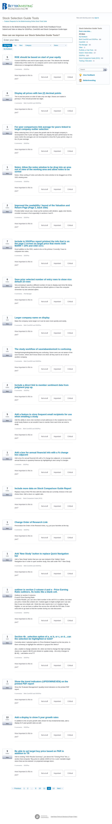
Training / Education (85, 61)
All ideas (82, 34)
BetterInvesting (89, 80)
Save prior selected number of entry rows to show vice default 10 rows (43, 280)
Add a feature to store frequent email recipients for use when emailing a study (43, 415)
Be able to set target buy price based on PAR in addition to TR (39, 752)
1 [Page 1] (24, 788)
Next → (60, 788)
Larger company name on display (32, 317)
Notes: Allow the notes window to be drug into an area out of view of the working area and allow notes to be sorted (43, 169)
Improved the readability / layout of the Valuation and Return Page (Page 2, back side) (42, 206)
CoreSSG (82, 42)
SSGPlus (26, 69)
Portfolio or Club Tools (86, 50)
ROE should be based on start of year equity (38, 57)
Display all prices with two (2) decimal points (38, 93)
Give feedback (89, 75)
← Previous (16, 788)
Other (81, 47)
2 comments (18, 69)
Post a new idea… (85, 31)
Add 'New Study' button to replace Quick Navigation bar (42, 554)
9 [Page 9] (35, 788)
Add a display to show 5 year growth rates (36, 717)
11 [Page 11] (44, 788)
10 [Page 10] (40, 788)
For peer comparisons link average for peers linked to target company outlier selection (43, 128)
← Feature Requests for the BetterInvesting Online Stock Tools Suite (24, 21)
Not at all (45, 78)
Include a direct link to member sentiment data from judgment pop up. (41, 386)
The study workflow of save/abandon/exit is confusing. (43, 349)
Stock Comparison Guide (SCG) (32, 498)
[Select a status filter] (60, 45)
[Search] (105, 69)
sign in (96, 18)
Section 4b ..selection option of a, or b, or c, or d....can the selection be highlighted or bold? (43, 637)
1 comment (18, 428)
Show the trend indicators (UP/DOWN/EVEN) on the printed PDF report (41, 682)
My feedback (8, 49)
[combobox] (91, 69)
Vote (7, 63)
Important (58, 78)
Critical (72, 78)
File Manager (28, 293)
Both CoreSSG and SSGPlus (32, 103)
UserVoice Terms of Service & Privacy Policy (64, 816)
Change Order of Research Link (31, 522)
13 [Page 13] (53, 788)
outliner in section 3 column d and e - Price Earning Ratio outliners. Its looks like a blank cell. (41, 590)
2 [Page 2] (27, 788)
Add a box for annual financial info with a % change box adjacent (41, 453)
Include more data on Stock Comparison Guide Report (43, 488)
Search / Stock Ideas (86, 53)
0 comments (18, 143)
